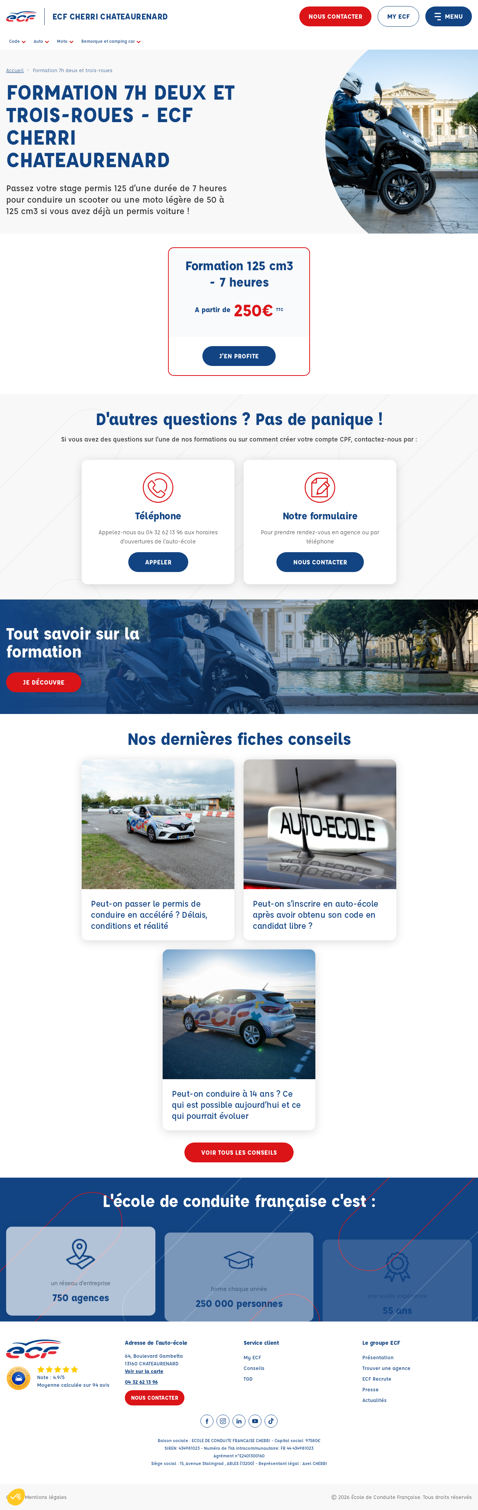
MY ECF (398, 16)
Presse (370, 1389)
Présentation (378, 1357)
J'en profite (239, 356)
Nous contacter (335, 16)
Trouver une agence (386, 1368)
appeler (158, 562)
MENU (448, 16)
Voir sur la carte (144, 1371)
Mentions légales (46, 1497)
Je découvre (44, 682)
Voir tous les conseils (239, 1152)
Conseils (254, 1368)
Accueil (15, 70)
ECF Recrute (376, 1378)
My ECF (252, 1357)
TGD (248, 1378)
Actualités (374, 1400)
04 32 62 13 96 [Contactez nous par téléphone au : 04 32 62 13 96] (141, 1381)
